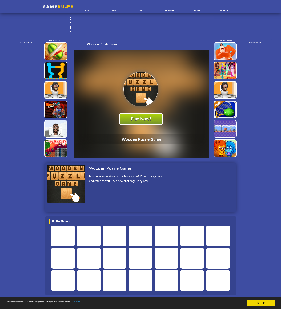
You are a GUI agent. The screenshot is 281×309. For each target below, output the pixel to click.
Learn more (118, 303)
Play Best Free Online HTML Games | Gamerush (58, 6)
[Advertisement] (142, 24)
